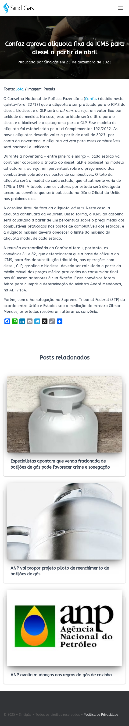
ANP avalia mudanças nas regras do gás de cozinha (61, 675)
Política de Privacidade (101, 715)
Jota (20, 89)
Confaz (91, 99)
